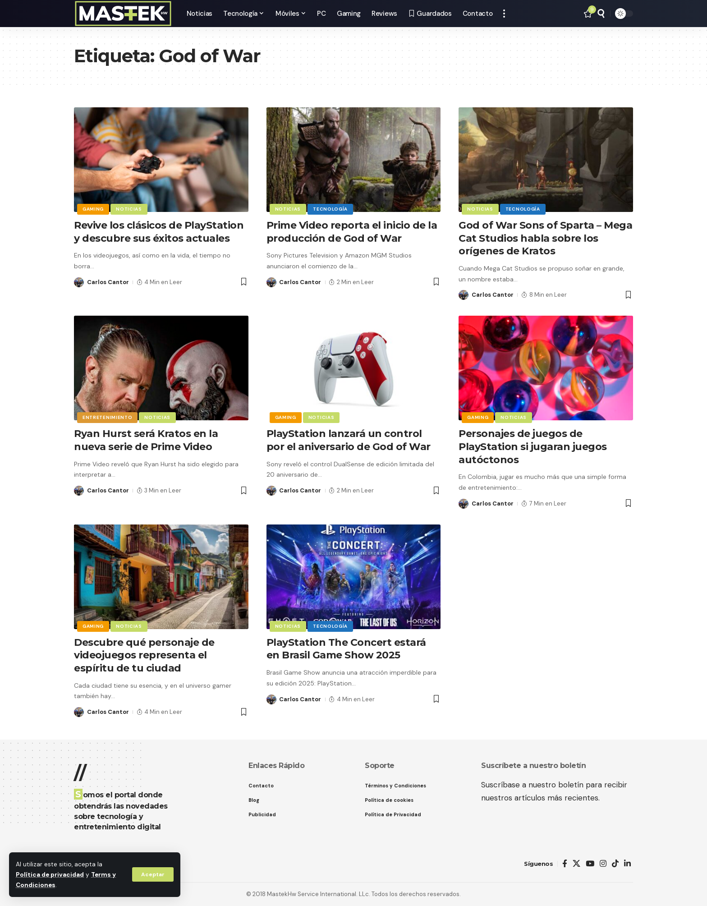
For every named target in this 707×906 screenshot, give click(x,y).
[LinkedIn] (627, 863)
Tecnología (330, 209)
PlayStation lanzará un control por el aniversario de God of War (348, 440)
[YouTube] (590, 863)
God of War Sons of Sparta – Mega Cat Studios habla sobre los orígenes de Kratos (545, 238)
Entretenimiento (108, 417)
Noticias (129, 209)
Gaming (93, 209)
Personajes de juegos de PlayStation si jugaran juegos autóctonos (533, 446)
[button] (153, 874)
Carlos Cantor (108, 282)
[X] (576, 863)
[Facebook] (564, 863)
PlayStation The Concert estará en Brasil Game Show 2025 (346, 649)
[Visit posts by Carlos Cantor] (79, 282)
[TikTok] (615, 863)
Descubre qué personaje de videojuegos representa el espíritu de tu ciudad (144, 655)
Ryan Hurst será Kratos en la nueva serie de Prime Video (146, 440)
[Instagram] (603, 863)
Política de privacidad (50, 874)
